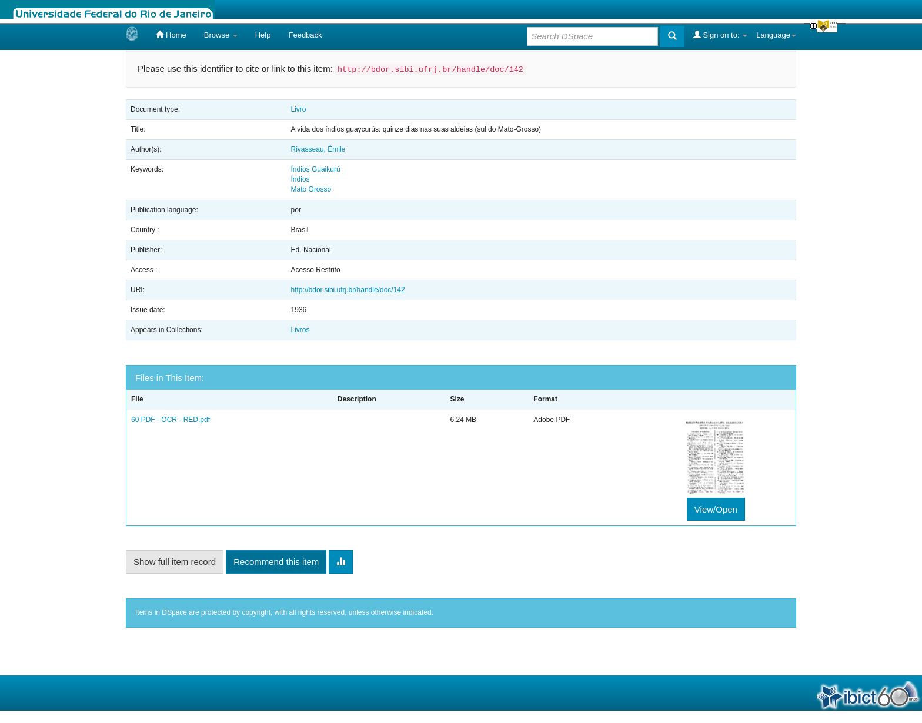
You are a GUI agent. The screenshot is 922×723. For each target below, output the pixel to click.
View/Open (715, 509)
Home (171, 34)
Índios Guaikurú (315, 169)
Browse (221, 35)
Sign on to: (720, 34)
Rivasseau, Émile (318, 149)
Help (263, 35)
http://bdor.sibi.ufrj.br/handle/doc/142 (348, 290)
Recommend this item (276, 562)
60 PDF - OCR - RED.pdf (170, 420)
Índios (300, 179)
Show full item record (174, 562)
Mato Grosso (311, 189)
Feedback (305, 35)
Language (776, 35)
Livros (300, 330)
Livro (298, 109)
